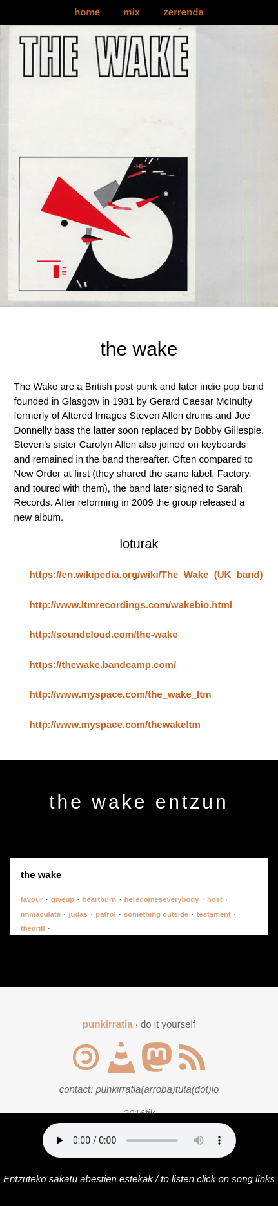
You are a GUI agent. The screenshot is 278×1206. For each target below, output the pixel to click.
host (215, 899)
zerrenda (183, 11)
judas (77, 914)
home (87, 11)
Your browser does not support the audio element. (139, 1140)
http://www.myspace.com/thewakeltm (115, 724)
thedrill (33, 928)
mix (131, 11)
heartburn (100, 899)
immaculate (41, 914)
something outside (156, 914)
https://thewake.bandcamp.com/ (103, 664)
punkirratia (108, 1024)
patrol (105, 914)
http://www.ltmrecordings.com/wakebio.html (131, 604)
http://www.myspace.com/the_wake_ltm (121, 694)
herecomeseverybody (161, 899)
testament (214, 914)
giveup (62, 899)
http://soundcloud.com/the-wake (104, 634)
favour (32, 899)
